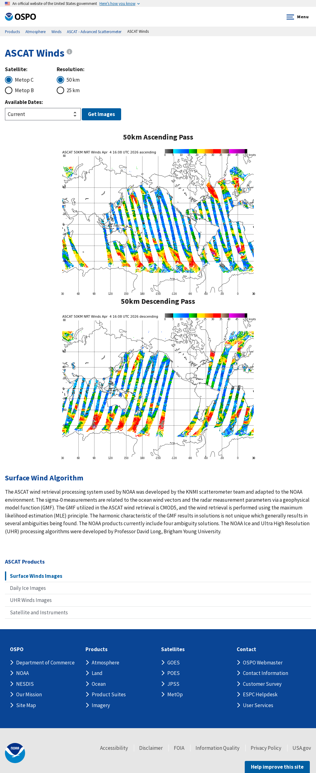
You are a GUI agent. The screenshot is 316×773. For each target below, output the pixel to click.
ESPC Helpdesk (260, 694)
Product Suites (109, 694)
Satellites (173, 649)
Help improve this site (277, 766)
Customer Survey (262, 684)
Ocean (99, 684)
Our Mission (29, 694)
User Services (258, 705)
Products (97, 649)
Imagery (101, 705)
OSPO (17, 649)
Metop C (24, 79)
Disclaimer (151, 748)
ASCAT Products (25, 561)
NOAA (22, 673)
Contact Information (265, 673)
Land (97, 673)
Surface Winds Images (36, 576)
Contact (246, 649)
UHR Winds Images (31, 600)
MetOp (175, 694)
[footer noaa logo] (15, 753)
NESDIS (25, 684)
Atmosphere (105, 662)
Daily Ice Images (28, 588)
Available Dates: (24, 102)
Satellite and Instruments (39, 612)
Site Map (26, 705)
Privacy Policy (266, 748)
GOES (173, 662)
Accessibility (114, 748)
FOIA (179, 748)
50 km (73, 79)
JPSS (173, 684)
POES (173, 673)
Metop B (24, 90)
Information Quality (217, 748)
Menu (296, 17)
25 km (73, 90)
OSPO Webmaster (263, 662)
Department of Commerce (45, 662)
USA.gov (301, 748)
